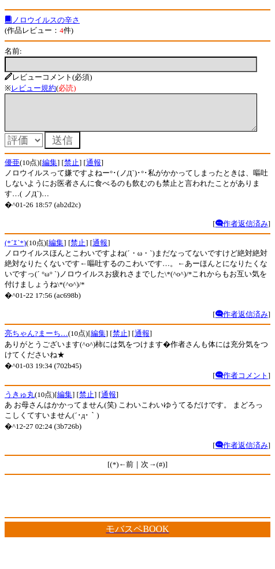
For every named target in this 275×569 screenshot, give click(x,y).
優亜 (12, 169)
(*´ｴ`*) (15, 249)
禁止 (71, 169)
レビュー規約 (33, 88)
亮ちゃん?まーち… (36, 340)
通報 (93, 169)
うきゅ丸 (20, 401)
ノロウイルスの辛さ (42, 20)
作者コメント (241, 382)
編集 (49, 169)
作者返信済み (241, 230)
